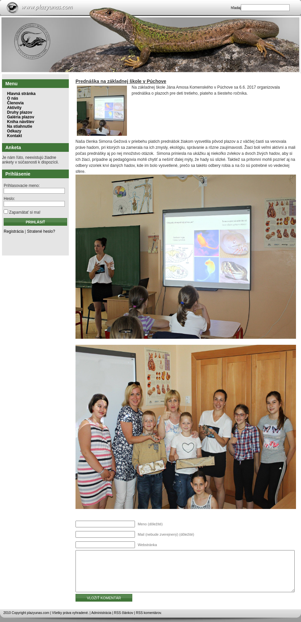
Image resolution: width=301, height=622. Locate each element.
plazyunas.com (38, 613)
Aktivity (14, 107)
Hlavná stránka (21, 93)
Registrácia (14, 231)
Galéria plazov (20, 117)
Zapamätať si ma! (22, 212)
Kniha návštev (20, 121)
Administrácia (101, 613)
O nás (12, 98)
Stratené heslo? (41, 231)
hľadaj (236, 8)
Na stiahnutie (19, 126)
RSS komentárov (148, 613)
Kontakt (14, 135)
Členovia (15, 103)
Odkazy (14, 131)
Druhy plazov (19, 112)
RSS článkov (123, 613)
